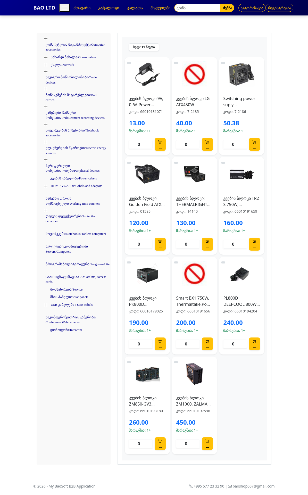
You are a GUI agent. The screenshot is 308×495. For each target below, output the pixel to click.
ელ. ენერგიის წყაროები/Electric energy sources (76, 150)
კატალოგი (108, 8)
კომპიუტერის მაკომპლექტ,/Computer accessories (75, 47)
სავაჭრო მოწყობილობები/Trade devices (71, 79)
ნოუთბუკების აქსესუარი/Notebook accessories (72, 132)
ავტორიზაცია (252, 7)
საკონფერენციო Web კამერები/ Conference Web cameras (71, 319)
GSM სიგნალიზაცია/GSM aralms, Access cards (76, 279)
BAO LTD (44, 7)
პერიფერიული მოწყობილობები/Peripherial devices (73, 168)
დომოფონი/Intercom (66, 330)
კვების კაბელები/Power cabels (73, 178)
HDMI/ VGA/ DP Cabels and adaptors (76, 186)
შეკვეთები (160, 8)
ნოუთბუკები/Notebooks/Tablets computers (76, 234)
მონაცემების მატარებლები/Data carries (71, 97)
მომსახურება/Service (66, 289)
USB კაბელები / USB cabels (72, 305)
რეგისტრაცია (279, 7)
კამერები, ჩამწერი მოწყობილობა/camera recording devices (75, 115)
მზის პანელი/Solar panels (69, 297)
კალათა (135, 8)
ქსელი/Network (62, 65)
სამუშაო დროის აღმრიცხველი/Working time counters (73, 200)
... (160, 144)
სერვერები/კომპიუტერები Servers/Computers (67, 248)
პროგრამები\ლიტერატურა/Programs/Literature (82, 264)
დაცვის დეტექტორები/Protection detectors (71, 218)
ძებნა (227, 7)
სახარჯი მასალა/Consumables (73, 57)
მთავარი (81, 8)
